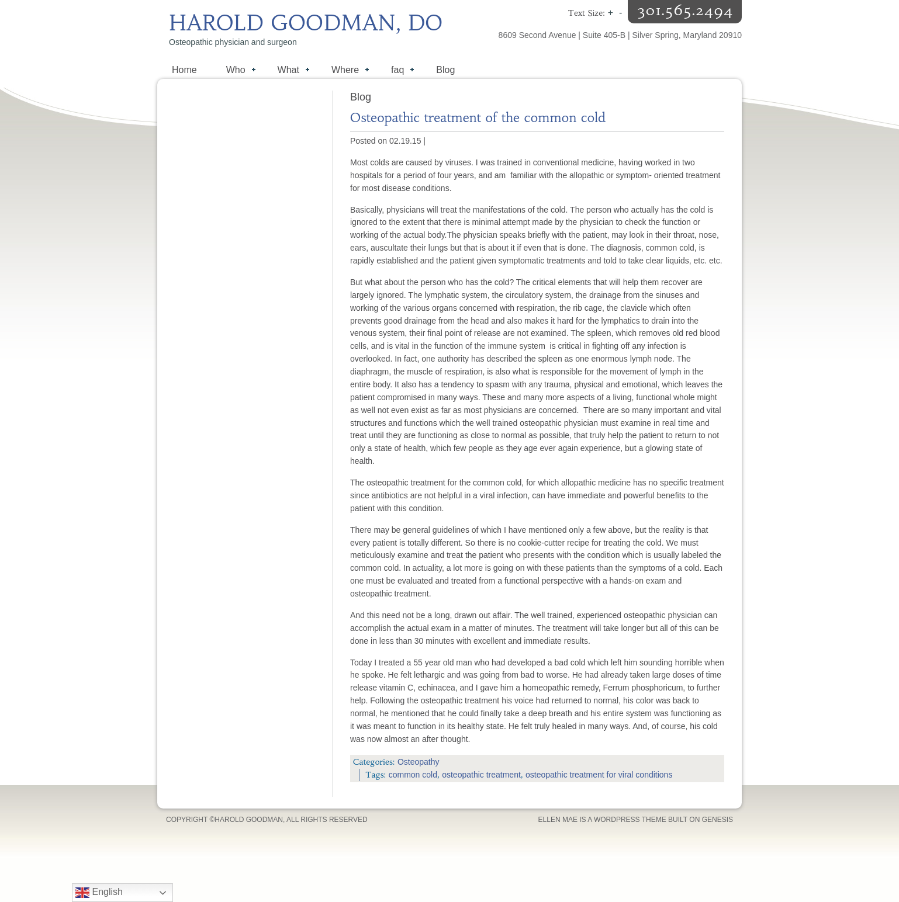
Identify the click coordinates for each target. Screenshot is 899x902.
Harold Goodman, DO (306, 23)
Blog (445, 70)
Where (344, 71)
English (99, 893)
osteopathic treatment (481, 774)
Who (235, 71)
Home (184, 70)
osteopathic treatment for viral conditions (598, 774)
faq (396, 71)
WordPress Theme (630, 820)
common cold (413, 774)
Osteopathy (418, 761)
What (287, 71)
